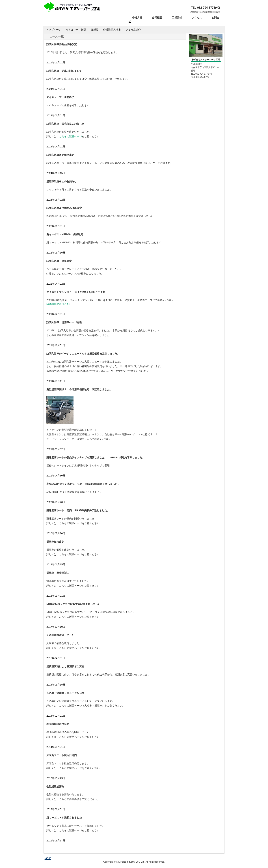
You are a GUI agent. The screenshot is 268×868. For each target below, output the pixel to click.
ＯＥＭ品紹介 (133, 29)
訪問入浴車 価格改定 (59, 260)
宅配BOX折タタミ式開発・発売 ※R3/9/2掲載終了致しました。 (83, 483)
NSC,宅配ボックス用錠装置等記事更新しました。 (74, 604)
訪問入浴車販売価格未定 (60, 154)
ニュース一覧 (55, 36)
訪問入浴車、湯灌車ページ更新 (64, 322)
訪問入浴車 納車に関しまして (64, 70)
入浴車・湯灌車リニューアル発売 (65, 692)
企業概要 (157, 17)
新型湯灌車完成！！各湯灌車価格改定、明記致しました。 (79, 389)
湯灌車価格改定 (55, 541)
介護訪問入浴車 (112, 29)
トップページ (53, 29)
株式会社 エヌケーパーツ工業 (82, 8)
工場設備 (177, 17)
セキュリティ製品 (76, 29)
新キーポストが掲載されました (64, 817)
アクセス (197, 17)
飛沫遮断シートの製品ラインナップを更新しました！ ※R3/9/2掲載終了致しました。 (95, 457)
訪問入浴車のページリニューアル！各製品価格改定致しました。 (83, 353)
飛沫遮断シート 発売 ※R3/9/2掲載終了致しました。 (77, 510)
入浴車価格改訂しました (60, 635)
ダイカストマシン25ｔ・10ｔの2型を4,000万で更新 (75, 292)
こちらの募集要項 (69, 799)
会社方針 (137, 17)
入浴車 (88, 705)
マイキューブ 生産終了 (60, 97)
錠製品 (94, 29)
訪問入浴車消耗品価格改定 (61, 44)
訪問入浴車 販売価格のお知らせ (65, 123)
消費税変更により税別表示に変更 (65, 666)
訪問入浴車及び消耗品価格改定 (64, 208)
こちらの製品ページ (70, 523)
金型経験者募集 (55, 786)
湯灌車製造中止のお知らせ (61, 181)
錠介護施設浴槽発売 (57, 724)
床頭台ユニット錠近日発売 (61, 755)
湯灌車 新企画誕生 (57, 572)
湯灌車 (98, 705)
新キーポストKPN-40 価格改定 (64, 234)
